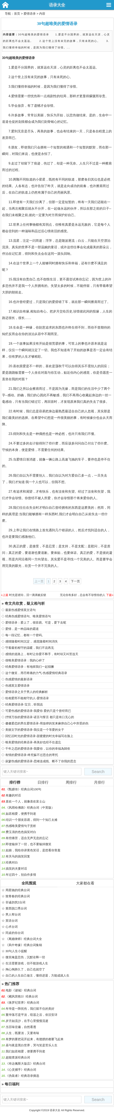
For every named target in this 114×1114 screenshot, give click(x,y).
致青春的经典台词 (17, 896)
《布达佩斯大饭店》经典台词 (25, 1063)
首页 (17, 13)
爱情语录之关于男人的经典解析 (26, 692)
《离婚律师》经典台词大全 (23, 939)
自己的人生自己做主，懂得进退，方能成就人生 (37, 975)
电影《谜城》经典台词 (21, 990)
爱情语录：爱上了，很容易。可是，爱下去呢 (35, 622)
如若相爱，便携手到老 (21, 813)
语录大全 (57, 4)
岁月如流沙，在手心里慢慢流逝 (27, 1021)
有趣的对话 (13, 795)
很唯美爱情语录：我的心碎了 (25, 660)
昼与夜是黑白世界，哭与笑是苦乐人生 (31, 1045)
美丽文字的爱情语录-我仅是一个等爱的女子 (34, 729)
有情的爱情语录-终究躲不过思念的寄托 (31, 755)
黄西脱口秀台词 (16, 908)
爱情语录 (30, 13)
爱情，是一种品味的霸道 (22, 629)
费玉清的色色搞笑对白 (21, 832)
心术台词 (11, 926)
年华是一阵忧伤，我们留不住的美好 (30, 1008)
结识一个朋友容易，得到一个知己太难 (31, 819)
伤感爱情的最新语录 (19, 679)
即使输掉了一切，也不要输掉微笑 (28, 844)
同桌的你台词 (14, 932)
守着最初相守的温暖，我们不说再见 (29, 647)
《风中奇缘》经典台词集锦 (23, 945)
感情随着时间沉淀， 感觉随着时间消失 (31, 641)
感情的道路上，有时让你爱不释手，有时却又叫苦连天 (41, 654)
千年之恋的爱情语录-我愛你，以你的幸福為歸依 (37, 748)
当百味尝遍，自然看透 (21, 1027)
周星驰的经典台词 (17, 890)
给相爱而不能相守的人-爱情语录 (27, 698)
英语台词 (11, 920)
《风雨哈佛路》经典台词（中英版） (30, 807)
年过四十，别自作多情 (21, 874)
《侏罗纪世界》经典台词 (22, 1002)
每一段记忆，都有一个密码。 (25, 635)
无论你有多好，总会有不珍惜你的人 (82, 595)
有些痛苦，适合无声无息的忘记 (27, 838)
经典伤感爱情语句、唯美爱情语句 (28, 616)
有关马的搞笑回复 (18, 856)
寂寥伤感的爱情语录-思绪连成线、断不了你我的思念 (40, 761)
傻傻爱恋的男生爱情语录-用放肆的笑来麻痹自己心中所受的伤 (46, 723)
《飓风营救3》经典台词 (22, 996)
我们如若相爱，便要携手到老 (25, 1051)
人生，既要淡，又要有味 (22, 1033)
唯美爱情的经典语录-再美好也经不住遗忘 (33, 742)
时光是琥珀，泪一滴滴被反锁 (27, 595)
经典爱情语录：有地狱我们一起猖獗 (29, 666)
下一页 (75, 581)
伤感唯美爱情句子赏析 (21, 826)
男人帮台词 (13, 914)
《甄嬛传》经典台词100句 (23, 789)
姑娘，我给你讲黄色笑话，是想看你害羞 (33, 850)
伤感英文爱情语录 (17, 685)
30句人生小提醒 (16, 951)
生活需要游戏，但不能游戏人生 (26, 963)
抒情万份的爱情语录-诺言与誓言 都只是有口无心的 (39, 717)
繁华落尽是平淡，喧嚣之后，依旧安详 (31, 1014)
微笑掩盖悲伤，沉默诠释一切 (25, 957)
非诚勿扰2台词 (15, 902)
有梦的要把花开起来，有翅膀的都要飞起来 (34, 1039)
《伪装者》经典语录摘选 (22, 1075)
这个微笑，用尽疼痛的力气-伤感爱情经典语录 (36, 673)
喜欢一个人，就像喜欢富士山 (25, 801)
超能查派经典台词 (18, 1057)
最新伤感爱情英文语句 (20, 610)
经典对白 (12, 862)
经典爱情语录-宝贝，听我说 (24, 704)
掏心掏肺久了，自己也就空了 (25, 969)
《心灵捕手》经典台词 (21, 1069)
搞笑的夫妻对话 (16, 868)
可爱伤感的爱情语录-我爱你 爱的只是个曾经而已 (38, 710)
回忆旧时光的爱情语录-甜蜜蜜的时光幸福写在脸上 (39, 736)
